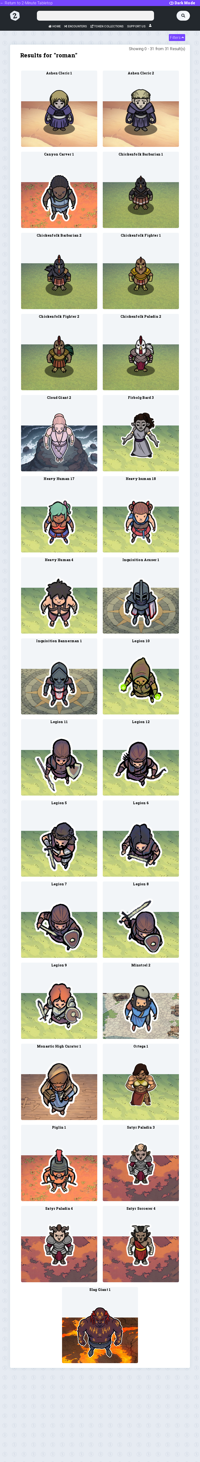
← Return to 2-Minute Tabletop (26, 3)
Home (54, 26)
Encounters (75, 26)
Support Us (136, 26)
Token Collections (107, 26)
